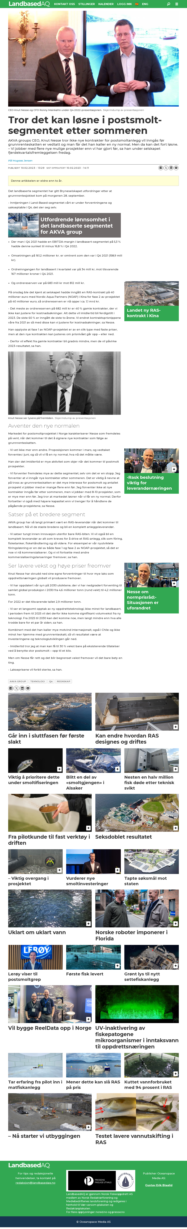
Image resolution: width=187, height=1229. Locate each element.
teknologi (37, 681)
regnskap (63, 681)
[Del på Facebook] (160, 167)
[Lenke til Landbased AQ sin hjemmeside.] (93, 1165)
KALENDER (106, 4)
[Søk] (169, 4)
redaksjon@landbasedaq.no (35, 1182)
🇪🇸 (136, 4)
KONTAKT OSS (64, 4)
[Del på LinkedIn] (171, 167)
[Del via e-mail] (176, 167)
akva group (18, 681)
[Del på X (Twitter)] (165, 167)
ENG (145, 4)
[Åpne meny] (177, 4)
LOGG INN (124, 4)
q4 (51, 681)
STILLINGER (86, 4)
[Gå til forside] (29, 4)
